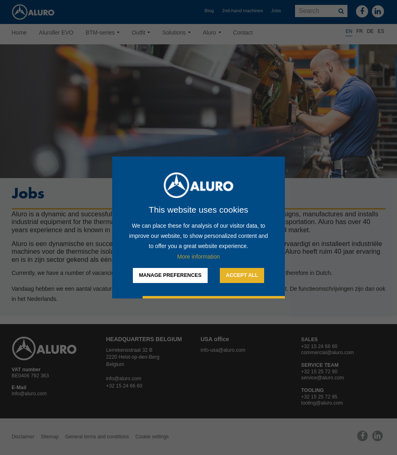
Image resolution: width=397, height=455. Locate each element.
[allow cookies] (242, 275)
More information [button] (198, 256)
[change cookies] (170, 275)
